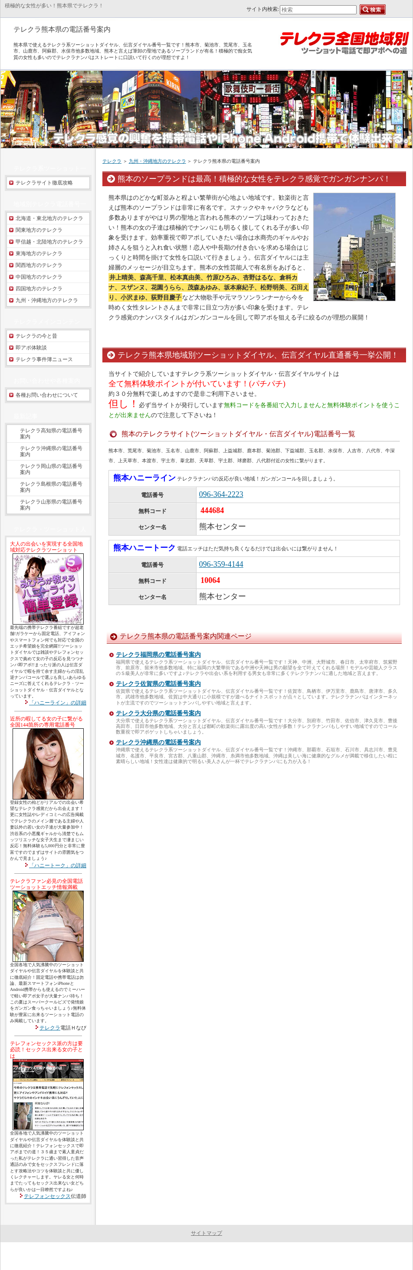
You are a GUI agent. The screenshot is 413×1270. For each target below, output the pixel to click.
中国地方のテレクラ (39, 277)
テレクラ (111, 161)
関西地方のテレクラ (39, 265)
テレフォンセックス (47, 1196)
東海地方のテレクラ (39, 253)
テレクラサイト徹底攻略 (44, 183)
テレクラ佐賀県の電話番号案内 (158, 684)
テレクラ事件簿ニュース (44, 359)
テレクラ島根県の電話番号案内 (51, 487)
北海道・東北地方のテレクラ (49, 218)
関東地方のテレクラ (39, 230)
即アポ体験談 (31, 348)
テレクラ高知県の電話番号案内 (51, 434)
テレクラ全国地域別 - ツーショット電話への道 (205, 1256)
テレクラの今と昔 (36, 336)
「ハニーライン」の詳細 (57, 703)
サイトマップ (206, 1233)
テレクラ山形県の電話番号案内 (51, 505)
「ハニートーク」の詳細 (57, 865)
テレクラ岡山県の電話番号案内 (51, 469)
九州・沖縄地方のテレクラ (157, 161)
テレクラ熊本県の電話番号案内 (62, 29)
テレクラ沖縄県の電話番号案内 (158, 742)
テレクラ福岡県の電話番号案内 (158, 654)
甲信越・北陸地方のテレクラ (49, 242)
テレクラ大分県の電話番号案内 (158, 713)
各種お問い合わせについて (47, 395)
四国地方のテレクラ (39, 289)
